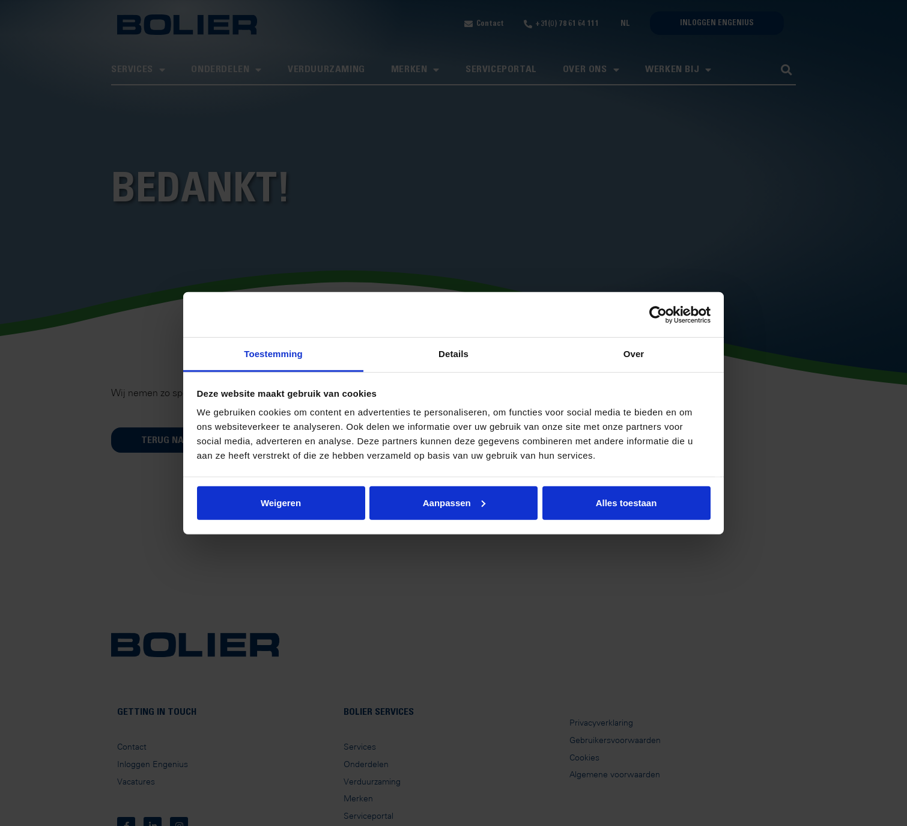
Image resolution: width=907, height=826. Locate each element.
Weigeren (281, 502)
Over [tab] (634, 354)
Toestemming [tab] (273, 354)
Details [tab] (453, 354)
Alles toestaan (626, 502)
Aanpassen (454, 502)
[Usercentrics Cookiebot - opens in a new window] (658, 314)
